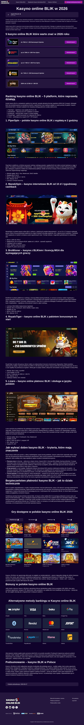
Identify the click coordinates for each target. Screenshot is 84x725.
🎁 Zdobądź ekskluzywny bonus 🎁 (73, 2)
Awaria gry (51, 519)
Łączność (74, 700)
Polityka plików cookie (55, 702)
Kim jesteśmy (75, 698)
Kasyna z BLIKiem (52, 2)
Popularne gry (14, 519)
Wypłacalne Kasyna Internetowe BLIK (37, 2)
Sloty (69, 519)
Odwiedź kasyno (71, 42)
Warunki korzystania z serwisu (57, 698)
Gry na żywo (33, 519)
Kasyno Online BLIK (20, 2)
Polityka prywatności (55, 700)
